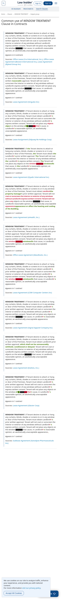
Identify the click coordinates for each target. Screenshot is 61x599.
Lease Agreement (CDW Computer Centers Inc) (32, 292)
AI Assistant (16, 9)
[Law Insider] (25, 3)
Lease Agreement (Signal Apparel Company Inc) (32, 327)
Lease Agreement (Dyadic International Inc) (31, 177)
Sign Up (48, 3)
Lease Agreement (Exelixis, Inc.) (26, 368)
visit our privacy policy (31, 588)
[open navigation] (56, 3)
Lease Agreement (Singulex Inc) (26, 102)
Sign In (38, 3)
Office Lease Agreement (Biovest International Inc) (29, 60)
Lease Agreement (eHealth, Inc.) (26, 217)
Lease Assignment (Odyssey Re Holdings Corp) (32, 139)
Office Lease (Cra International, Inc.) (28, 59)
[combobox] (3, 3)
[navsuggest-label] (3, 3)
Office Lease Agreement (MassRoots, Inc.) (30, 255)
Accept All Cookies (14, 593)
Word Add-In (28, 9)
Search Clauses (42, 9)
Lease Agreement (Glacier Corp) (26, 405)
